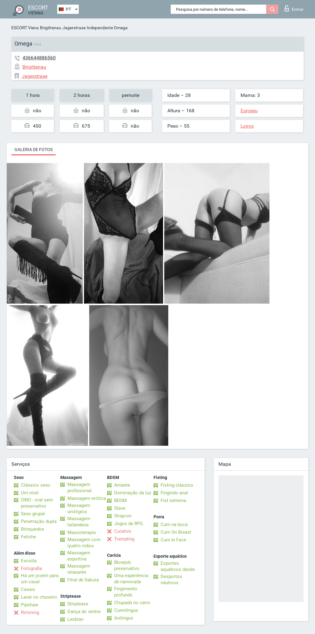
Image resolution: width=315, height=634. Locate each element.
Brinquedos (32, 529)
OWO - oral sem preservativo (37, 503)
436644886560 (39, 58)
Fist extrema (173, 500)
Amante (122, 485)
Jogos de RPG (128, 523)
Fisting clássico (177, 485)
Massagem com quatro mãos (84, 542)
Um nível (30, 493)
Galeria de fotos (33, 149)
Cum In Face (173, 540)
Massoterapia (81, 532)
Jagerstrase (74, 27)
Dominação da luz (132, 493)
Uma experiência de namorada (131, 578)
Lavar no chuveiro (39, 597)
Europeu (249, 111)
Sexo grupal (33, 513)
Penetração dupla (39, 521)
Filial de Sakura (83, 580)
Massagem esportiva (78, 556)
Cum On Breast (176, 532)
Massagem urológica (78, 508)
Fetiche (28, 537)
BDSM (120, 500)
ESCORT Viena (25, 27)
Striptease (77, 604)
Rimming (30, 612)
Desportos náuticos (171, 579)
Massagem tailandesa (78, 522)
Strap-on (122, 516)
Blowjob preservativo (126, 565)
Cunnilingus (126, 610)
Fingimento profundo (125, 592)
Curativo (122, 531)
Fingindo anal (174, 493)
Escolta (29, 561)
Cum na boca (174, 524)
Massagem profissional (79, 487)
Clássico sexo (35, 485)
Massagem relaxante (78, 569)
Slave (119, 508)
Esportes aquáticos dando (178, 566)
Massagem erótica (86, 498)
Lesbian (75, 619)
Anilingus (123, 618)
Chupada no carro (132, 602)
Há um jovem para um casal (39, 578)
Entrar (294, 8)
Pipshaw (29, 605)
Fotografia (31, 568)
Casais (28, 589)
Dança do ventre (84, 611)
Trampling (124, 539)
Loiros (247, 126)
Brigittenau (50, 27)
